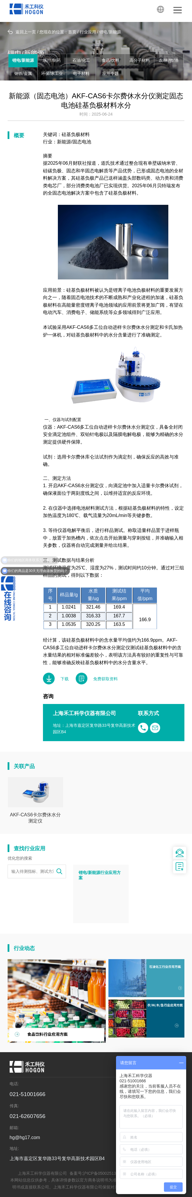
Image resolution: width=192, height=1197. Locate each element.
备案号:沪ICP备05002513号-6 (97, 1174)
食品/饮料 (110, 61)
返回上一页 (22, 32)
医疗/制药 (52, 61)
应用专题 (110, 74)
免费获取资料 (97, 678)
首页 (72, 32)
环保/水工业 (52, 74)
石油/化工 (81, 61)
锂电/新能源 (110, 32)
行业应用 (88, 32)
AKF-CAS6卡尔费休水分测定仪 (35, 818)
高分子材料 (139, 61)
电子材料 (81, 74)
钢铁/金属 (23, 74)
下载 (56, 678)
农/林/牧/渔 (169, 61)
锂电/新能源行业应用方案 (100, 875)
